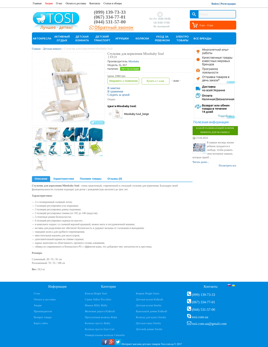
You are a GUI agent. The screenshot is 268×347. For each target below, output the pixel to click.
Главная (37, 3)
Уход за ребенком (162, 38)
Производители (43, 311)
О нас (59, 3)
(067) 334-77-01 (110, 17)
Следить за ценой (119, 94)
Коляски (142, 38)
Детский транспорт (102, 38)
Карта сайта (41, 323)
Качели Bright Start (96, 293)
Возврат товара (43, 317)
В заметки (114, 88)
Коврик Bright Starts (148, 293)
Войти (215, 3)
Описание (41, 178)
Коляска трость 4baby (98, 323)
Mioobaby (134, 61)
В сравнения (115, 91)
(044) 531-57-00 (110, 22)
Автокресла (42, 38)
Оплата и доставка (76, 3)
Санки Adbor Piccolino (98, 299)
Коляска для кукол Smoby (151, 317)
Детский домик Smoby (149, 329)
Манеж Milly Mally (96, 305)
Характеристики (63, 178)
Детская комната (82, 38)
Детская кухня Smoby (149, 305)
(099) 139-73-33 (110, 12)
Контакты (94, 3)
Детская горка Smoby (148, 323)
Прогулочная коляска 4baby (101, 317)
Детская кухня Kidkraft (149, 299)
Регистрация (228, 3)
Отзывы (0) (114, 178)
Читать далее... (201, 162)
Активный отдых (62, 38)
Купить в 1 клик (155, 81)
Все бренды (202, 38)
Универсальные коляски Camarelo (105, 335)
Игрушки (122, 38)
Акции (49, 3)
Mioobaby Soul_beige (136, 114)
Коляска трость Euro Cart (100, 329)
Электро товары (182, 38)
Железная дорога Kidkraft (100, 311)
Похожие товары (90, 178)
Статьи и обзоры (112, 3)
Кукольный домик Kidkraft (151, 311)
